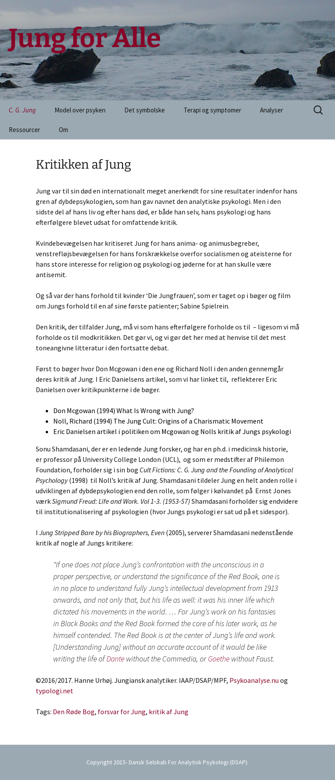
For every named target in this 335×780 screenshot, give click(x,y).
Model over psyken (80, 110)
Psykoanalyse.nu (254, 680)
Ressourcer (24, 129)
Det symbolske (144, 110)
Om (63, 129)
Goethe (218, 659)
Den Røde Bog (74, 711)
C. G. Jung (22, 110)
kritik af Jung (168, 711)
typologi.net (54, 690)
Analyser (271, 110)
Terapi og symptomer (212, 110)
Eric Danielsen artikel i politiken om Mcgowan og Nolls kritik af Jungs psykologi (172, 431)
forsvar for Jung (122, 711)
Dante (115, 659)
